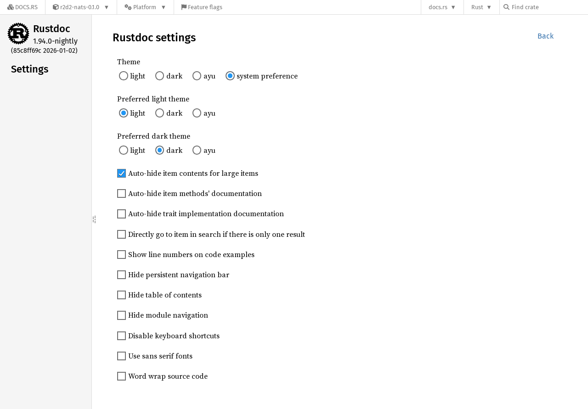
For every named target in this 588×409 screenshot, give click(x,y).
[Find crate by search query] (549, 7)
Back (545, 36)
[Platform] (145, 7)
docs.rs (438, 7)
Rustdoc (51, 28)
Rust (477, 7)
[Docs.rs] (22, 7)
